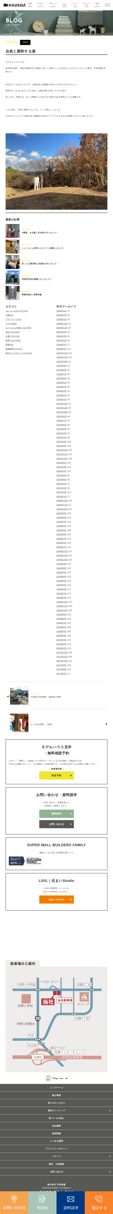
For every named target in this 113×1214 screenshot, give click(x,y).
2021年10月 (62, 458)
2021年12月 (62, 450)
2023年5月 (61, 383)
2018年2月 (61, 644)
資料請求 (56, 813)
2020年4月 (61, 534)
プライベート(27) (14, 319)
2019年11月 (62, 555)
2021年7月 (61, 471)
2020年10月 (62, 509)
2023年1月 (61, 399)
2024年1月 (61, 349)
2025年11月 (62, 328)
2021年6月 (61, 475)
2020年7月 (61, 522)
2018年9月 (61, 614)
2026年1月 (61, 319)
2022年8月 (61, 416)
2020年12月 (62, 500)
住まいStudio (56, 899)
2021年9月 (61, 463)
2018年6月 (61, 627)
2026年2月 (61, 315)
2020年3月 (61, 539)
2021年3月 (61, 488)
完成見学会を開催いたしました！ (37, 279)
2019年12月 (62, 551)
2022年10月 (62, 412)
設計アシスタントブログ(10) (19, 353)
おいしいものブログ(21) (17, 311)
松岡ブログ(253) (13, 340)
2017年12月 (62, 652)
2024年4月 (61, 336)
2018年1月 (61, 648)
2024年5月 (61, 332)
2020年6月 (61, 526)
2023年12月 (62, 353)
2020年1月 (61, 547)
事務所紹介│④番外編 (31, 294)
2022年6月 (61, 425)
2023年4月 (61, 387)
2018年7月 (61, 623)
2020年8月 (61, 517)
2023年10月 (62, 361)
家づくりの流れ (56, 1118)
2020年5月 (61, 530)
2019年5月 (61, 581)
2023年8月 (61, 370)
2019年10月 (62, 560)
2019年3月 (61, 589)
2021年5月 (61, 479)
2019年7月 (61, 572)
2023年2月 (61, 395)
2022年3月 (61, 437)
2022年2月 (61, 442)
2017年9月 (61, 665)
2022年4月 (61, 433)
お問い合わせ (56, 824)
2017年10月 (62, 661)
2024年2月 (61, 344)
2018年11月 (62, 606)
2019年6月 (61, 576)
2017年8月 (61, 669)
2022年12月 (62, 404)
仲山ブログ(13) (13, 332)
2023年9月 (61, 366)
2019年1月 (61, 598)
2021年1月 (61, 496)
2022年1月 (61, 446)
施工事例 (56, 1095)
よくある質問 (56, 1141)
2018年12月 (62, 602)
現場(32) (10, 344)
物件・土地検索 (56, 1164)
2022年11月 (62, 408)
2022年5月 (61, 429)
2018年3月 (61, 640)
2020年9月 (61, 513)
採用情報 (56, 1133)
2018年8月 (61, 619)
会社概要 (56, 1126)
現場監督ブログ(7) (14, 349)
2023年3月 (61, 391)
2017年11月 (62, 657)
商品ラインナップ (56, 1110)
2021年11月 (62, 454)
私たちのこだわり (56, 1103)
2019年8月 (61, 568)
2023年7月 (61, 374)
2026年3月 (61, 311)
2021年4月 (61, 484)
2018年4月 (61, 635)
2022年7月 (61, 420)
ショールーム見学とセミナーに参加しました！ (43, 248)
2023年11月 (62, 357)
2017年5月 (61, 673)
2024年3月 (61, 340)
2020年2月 (61, 543)
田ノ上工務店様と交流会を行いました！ (40, 264)
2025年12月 (62, 324)
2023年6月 (61, 378)
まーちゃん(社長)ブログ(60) (18, 328)
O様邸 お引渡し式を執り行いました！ (40, 233)
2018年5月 (61, 631)
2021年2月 (61, 492)
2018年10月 (62, 610)
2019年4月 (61, 585)
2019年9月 (61, 564)
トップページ (56, 1087)
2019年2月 (61, 593)
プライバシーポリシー (56, 1148)
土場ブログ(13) (13, 336)
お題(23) (10, 315)
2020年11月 (62, 505)
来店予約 (56, 775)
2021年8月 (61, 467)
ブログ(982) (11, 324)
